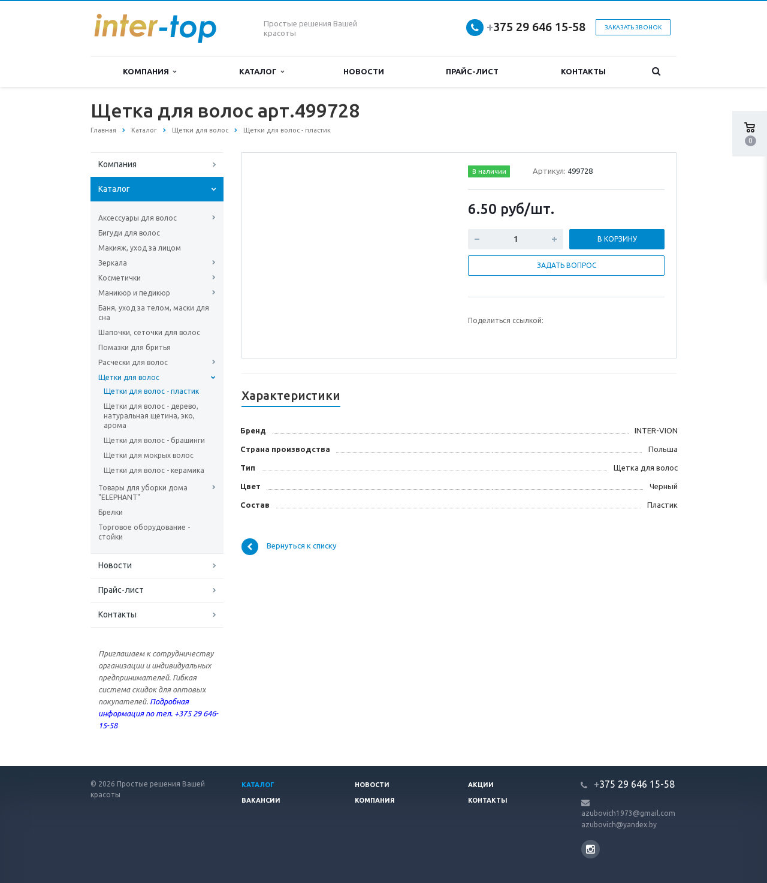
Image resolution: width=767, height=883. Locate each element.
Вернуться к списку (288, 546)
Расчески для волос (133, 362)
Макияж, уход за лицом (139, 248)
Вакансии (260, 800)
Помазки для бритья (134, 347)
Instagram (590, 849)
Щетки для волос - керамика (154, 470)
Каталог (261, 71)
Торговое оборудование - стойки (144, 532)
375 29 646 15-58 (536, 26)
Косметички (119, 278)
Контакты (583, 71)
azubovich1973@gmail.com (628, 813)
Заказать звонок (633, 27)
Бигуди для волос (129, 233)
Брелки (110, 512)
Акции (481, 784)
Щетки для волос (128, 377)
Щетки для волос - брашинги (154, 440)
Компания (149, 71)
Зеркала (112, 263)
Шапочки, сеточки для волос (149, 332)
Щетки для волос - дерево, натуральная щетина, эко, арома (151, 415)
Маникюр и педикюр (134, 293)
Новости (363, 71)
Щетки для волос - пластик (151, 391)
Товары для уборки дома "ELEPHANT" (143, 492)
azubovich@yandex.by (619, 824)
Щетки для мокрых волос (149, 455)
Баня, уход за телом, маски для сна (153, 312)
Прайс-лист (472, 71)
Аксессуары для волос (137, 218)
